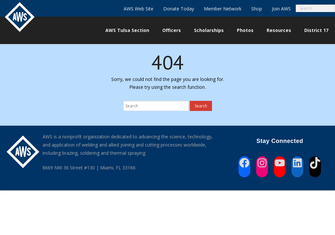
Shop (256, 9)
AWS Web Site (138, 9)
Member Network (222, 9)
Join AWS (281, 9)
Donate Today (178, 9)
